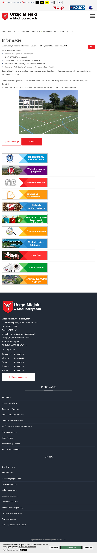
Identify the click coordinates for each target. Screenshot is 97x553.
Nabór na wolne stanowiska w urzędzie (17, 426)
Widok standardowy (11, 2)
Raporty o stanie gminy (11, 449)
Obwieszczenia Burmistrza (12, 420)
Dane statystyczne (9, 484)
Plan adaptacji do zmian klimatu (14, 525)
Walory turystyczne (9, 490)
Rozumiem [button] (88, 547)
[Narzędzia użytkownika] (91, 47)
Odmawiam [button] (54, 547)
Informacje (25, 46)
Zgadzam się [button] (71, 547)
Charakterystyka (8, 467)
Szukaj (31, 141)
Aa (37, 2)
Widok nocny (28, 2)
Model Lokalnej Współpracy (12, 507)
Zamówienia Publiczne (10, 409)
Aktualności (6, 397)
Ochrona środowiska (10, 501)
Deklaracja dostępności (18, 377)
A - (52, 2)
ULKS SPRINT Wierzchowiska (16, 57)
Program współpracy (10, 432)
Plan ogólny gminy (9, 519)
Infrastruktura (7, 472)
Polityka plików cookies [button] (27, 547)
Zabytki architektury (10, 496)
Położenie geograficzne (11, 478)
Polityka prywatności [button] (10, 550)
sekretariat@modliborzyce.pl (22, 334)
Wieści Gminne (7, 438)
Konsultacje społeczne (11, 443)
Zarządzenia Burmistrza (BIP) (13, 415)
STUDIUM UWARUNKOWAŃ (12, 513)
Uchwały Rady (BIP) (9, 403)
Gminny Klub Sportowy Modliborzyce (19, 54)
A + (60, 2)
